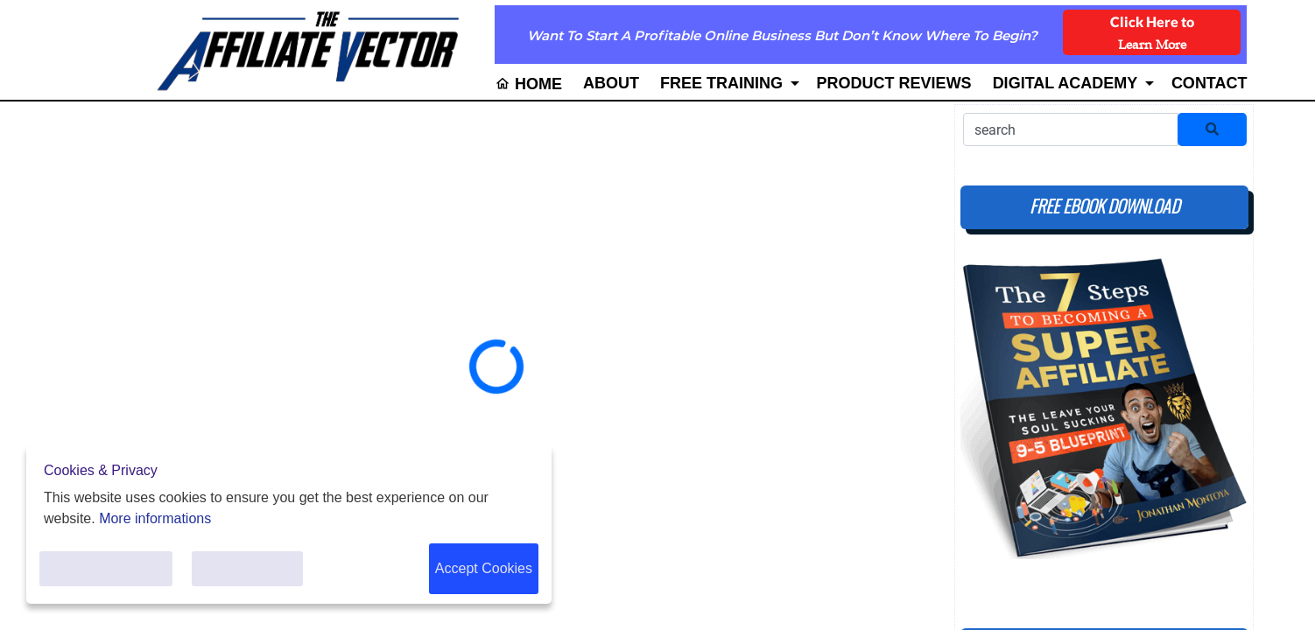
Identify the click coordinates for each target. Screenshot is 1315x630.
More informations (155, 518)
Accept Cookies (483, 568)
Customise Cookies (106, 568)
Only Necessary (247, 568)
